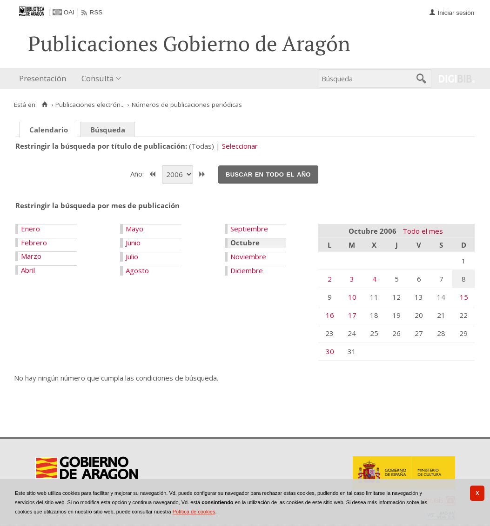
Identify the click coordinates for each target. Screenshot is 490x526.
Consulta (97, 78)
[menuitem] (44, 78)
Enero (30, 228)
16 (330, 315)
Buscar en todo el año (268, 173)
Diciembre (246, 270)
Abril (28, 270)
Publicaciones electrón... (90, 104)
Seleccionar (240, 146)
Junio (133, 242)
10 (352, 297)
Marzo (31, 256)
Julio (132, 256)
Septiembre (249, 228)
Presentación (42, 78)
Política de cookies (194, 511)
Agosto (137, 270)
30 (330, 351)
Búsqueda (107, 129)
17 (352, 315)
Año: (138, 173)
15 (464, 297)
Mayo (134, 228)
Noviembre (248, 256)
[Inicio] (44, 104)
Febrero (34, 242)
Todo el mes (423, 231)
